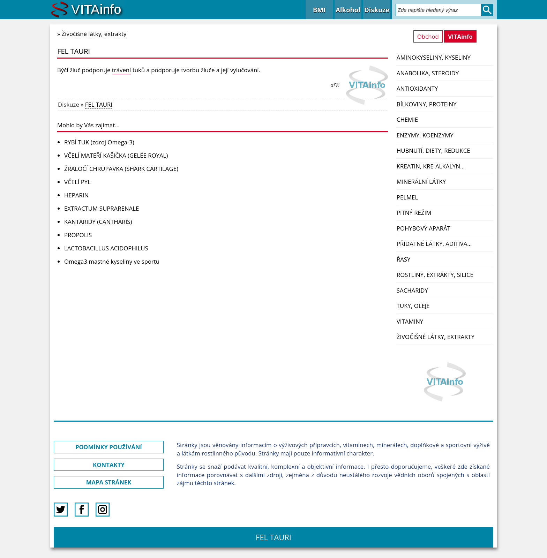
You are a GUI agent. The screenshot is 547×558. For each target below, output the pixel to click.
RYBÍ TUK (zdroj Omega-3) (99, 142)
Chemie (407, 119)
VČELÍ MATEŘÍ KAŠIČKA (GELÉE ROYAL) (116, 155)
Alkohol (348, 9)
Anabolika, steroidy (428, 73)
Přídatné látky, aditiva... (434, 244)
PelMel (407, 197)
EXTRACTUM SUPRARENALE (101, 208)
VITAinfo (460, 36)
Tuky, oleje (413, 306)
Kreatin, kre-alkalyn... (431, 166)
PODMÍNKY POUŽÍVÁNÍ (108, 447)
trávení (121, 70)
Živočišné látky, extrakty (435, 337)
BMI (319, 9)
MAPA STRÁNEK (109, 482)
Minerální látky (421, 182)
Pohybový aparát (423, 228)
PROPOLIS (78, 235)
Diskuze (376, 9)
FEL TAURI (98, 104)
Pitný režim (414, 213)
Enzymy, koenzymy (425, 135)
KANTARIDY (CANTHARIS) (98, 222)
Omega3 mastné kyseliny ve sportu (111, 261)
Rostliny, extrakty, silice (435, 275)
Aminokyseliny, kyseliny (434, 57)
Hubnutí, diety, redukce (433, 150)
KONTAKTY (109, 465)
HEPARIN (76, 195)
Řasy (404, 259)
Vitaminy (410, 321)
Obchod (428, 36)
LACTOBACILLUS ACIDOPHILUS (106, 248)
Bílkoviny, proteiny (427, 104)
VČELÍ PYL (77, 182)
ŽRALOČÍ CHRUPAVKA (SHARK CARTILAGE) (121, 169)
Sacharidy (412, 290)
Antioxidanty (417, 88)
